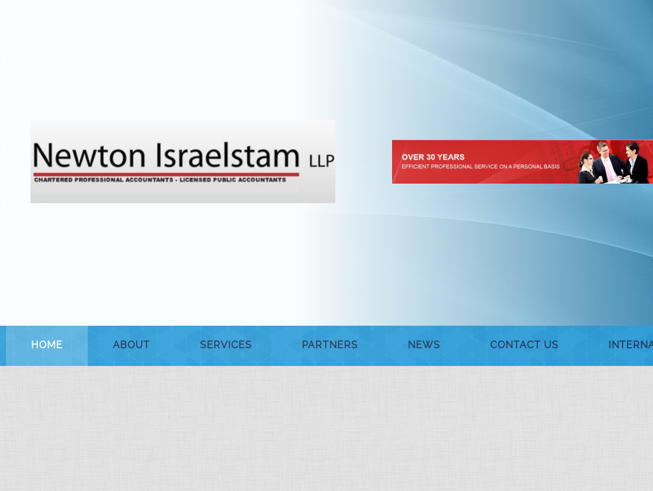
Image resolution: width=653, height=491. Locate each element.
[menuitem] (47, 346)
